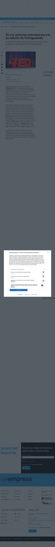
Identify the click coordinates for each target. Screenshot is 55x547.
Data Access (27, 294)
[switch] (42, 272)
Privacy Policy (34, 294)
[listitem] (27, 269)
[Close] (49, 253)
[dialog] (27, 273)
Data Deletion (20, 294)
